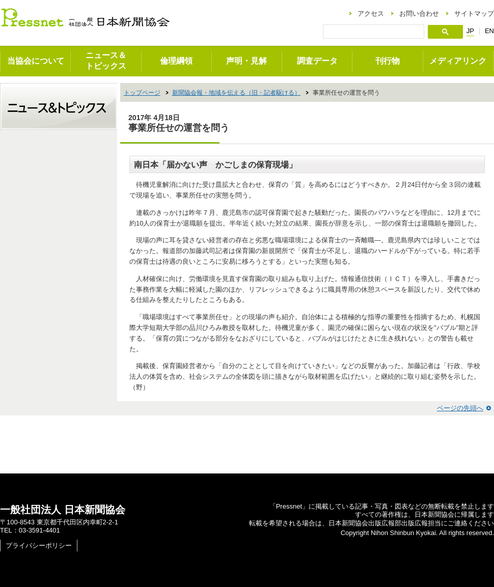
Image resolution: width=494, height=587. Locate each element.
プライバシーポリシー (39, 545)
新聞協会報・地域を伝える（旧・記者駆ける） (236, 92)
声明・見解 (246, 61)
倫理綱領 (176, 61)
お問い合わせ (419, 13)
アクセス (371, 13)
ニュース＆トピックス (106, 60)
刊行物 (387, 61)
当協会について (35, 61)
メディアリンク (457, 61)
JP (470, 31)
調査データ (317, 61)
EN (489, 30)
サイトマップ (474, 13)
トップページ (142, 92)
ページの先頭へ (460, 408)
